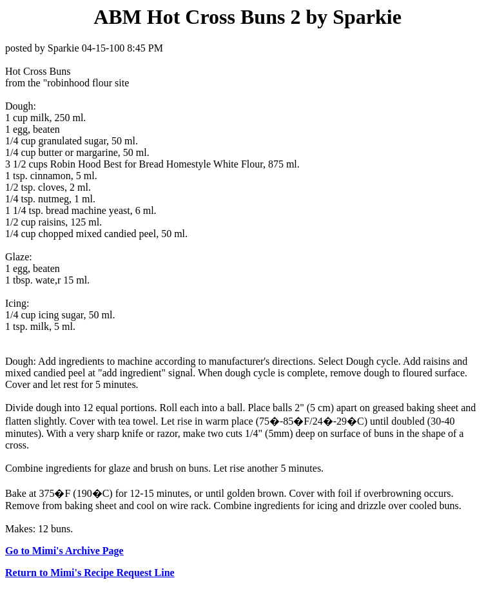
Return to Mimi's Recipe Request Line (90, 572)
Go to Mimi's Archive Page (64, 550)
